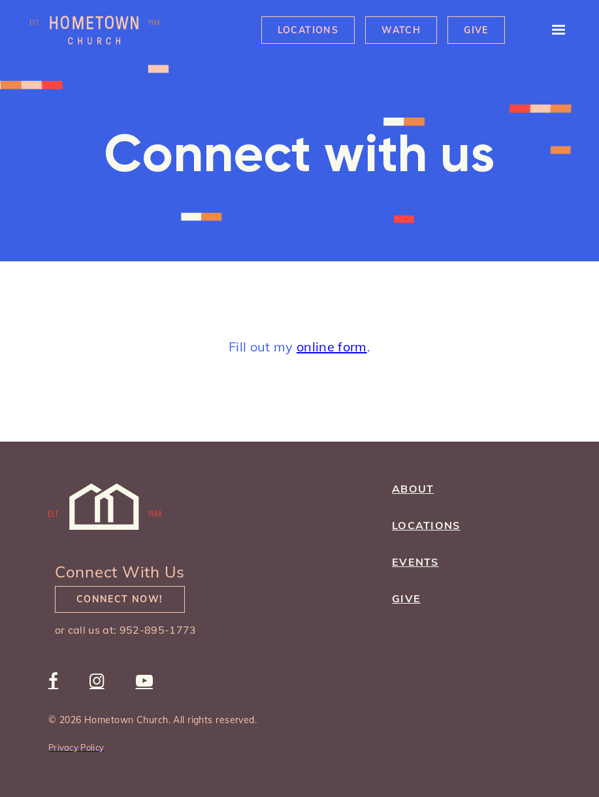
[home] (94, 30)
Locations (308, 30)
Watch (401, 30)
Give (476, 30)
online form (332, 346)
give (406, 598)
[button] (552, 30)
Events (415, 562)
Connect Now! (119, 599)
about (413, 488)
